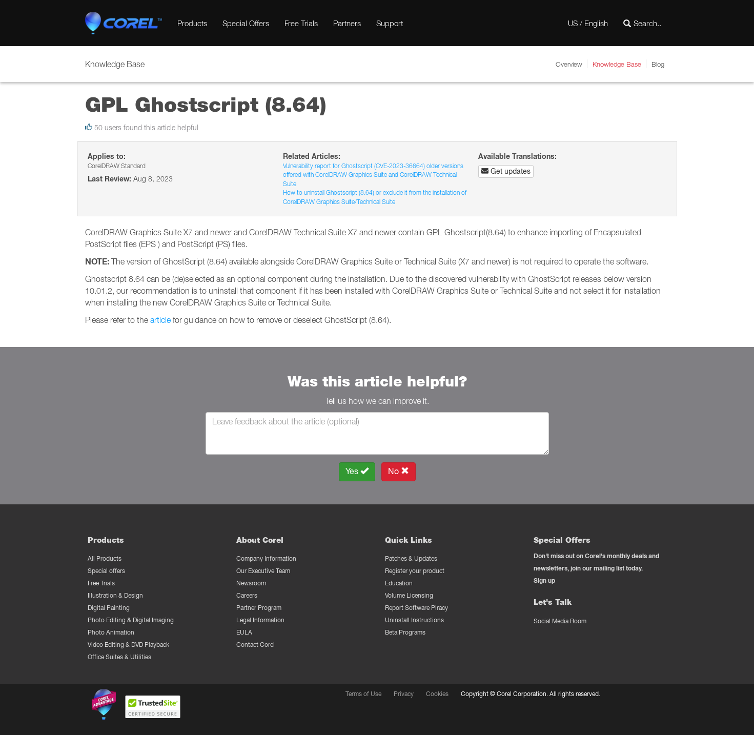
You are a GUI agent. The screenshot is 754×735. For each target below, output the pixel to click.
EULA (244, 632)
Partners (347, 23)
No (398, 471)
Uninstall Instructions (414, 620)
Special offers (106, 571)
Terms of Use (363, 694)
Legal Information (260, 620)
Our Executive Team (263, 571)
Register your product (414, 571)
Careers (246, 595)
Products (192, 23)
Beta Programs (405, 632)
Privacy (404, 694)
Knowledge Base (617, 64)
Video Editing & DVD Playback (128, 644)
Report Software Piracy (416, 607)
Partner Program (258, 607)
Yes (357, 471)
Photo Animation (111, 632)
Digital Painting (109, 607)
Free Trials (301, 23)
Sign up (544, 580)
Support (389, 23)
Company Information (266, 558)
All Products (104, 558)
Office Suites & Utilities (119, 657)
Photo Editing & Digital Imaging (131, 620)
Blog (657, 64)
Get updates (506, 171)
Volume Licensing (409, 595)
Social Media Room (560, 621)
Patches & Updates (411, 558)
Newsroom (251, 583)
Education (399, 583)
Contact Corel (255, 644)
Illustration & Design (115, 595)
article (160, 319)
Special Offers (245, 23)
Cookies (437, 694)
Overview (569, 64)
